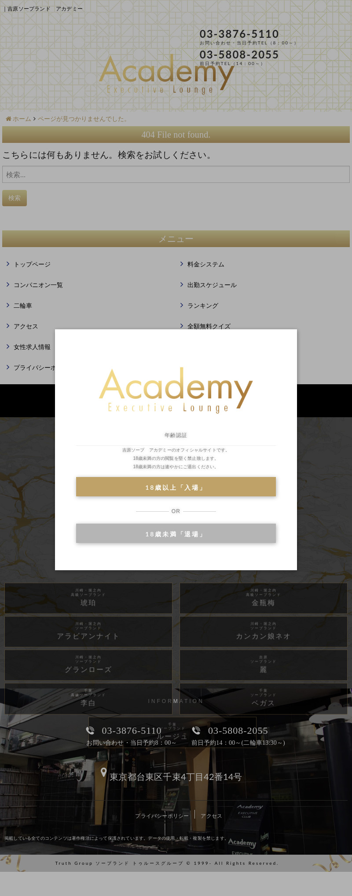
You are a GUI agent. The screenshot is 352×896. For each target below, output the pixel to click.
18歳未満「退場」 (175, 534)
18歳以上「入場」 (175, 487)
